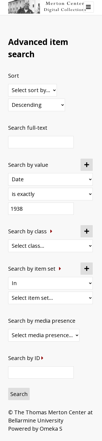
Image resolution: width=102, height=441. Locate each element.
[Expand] (51, 231)
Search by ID (24, 358)
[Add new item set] (87, 268)
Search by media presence (41, 320)
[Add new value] (87, 165)
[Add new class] (87, 231)
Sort (13, 75)
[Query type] (50, 194)
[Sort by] (32, 90)
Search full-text (27, 127)
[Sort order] (36, 105)
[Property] (50, 179)
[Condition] (50, 283)
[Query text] (41, 209)
